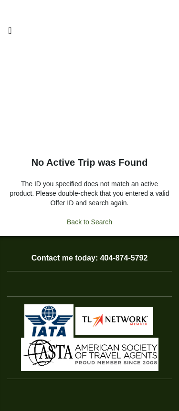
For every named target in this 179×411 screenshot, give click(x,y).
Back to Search (89, 222)
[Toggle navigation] (10, 32)
